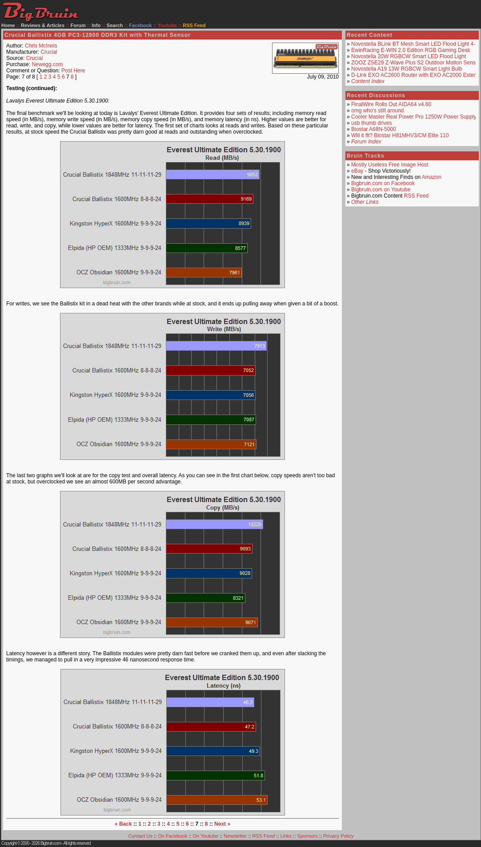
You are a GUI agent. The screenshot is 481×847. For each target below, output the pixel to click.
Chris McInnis (41, 46)
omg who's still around (377, 110)
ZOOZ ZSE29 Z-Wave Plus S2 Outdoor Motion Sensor (415, 62)
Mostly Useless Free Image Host (389, 165)
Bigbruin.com (50, 843)
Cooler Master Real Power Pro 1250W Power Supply (413, 117)
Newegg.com (47, 64)
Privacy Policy (338, 836)
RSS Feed (416, 196)
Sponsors (307, 836)
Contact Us (140, 836)
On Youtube (205, 836)
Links (286, 836)
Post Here (73, 70)
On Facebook (172, 836)
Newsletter (235, 836)
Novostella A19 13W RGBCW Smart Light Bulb (406, 69)
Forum (78, 25)
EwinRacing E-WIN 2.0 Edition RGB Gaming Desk (410, 50)
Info (96, 25)
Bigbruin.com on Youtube (380, 189)
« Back (123, 824)
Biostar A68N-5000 (373, 129)
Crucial (48, 52)
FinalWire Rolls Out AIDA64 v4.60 (391, 104)
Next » (222, 824)
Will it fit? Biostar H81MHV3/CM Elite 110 (400, 135)
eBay (357, 171)
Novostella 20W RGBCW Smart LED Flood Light (408, 56)
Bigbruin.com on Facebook (383, 183)
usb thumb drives (371, 123)
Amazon (431, 177)
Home (8, 25)
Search (115, 25)
